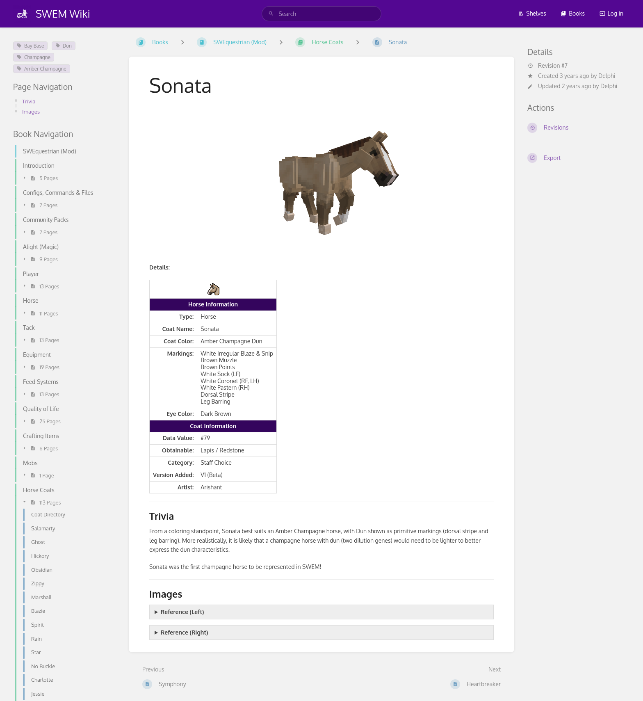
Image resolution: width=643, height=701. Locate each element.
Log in (611, 13)
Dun (63, 46)
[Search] (271, 13)
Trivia (29, 101)
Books (573, 13)
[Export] (578, 158)
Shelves (532, 13)
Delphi (606, 75)
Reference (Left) (182, 611)
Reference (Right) (184, 632)
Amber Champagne (41, 69)
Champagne (33, 57)
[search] (321, 13)
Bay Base (30, 46)
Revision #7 (547, 65)
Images (31, 111)
